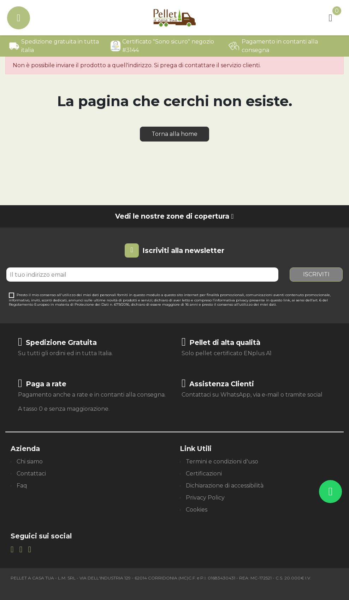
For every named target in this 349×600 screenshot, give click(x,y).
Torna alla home (174, 134)
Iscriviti (316, 274)
